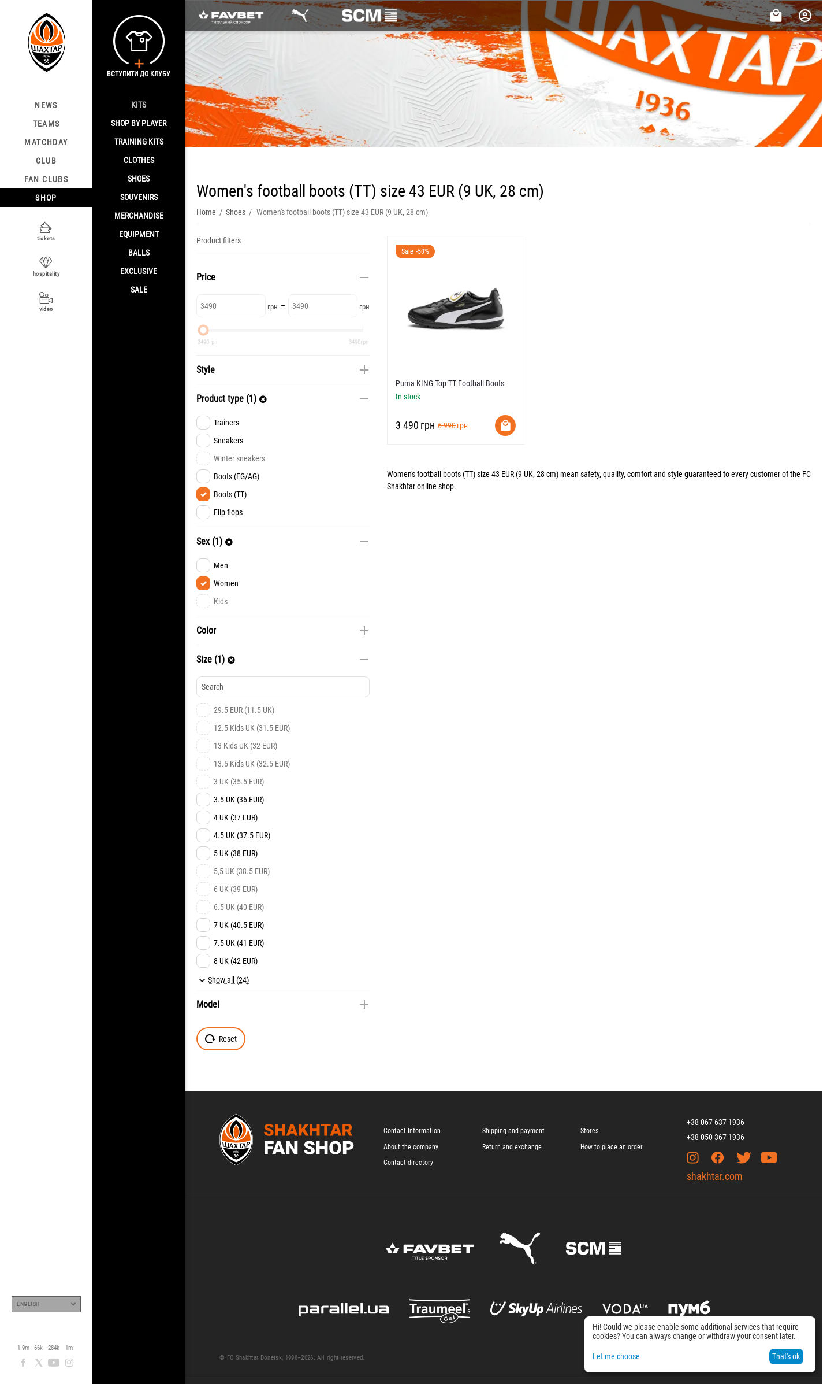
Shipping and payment (513, 1131)
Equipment (139, 234)
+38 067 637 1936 (715, 1122)
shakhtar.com (715, 1176)
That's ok (786, 1356)
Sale (139, 289)
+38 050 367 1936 (715, 1137)
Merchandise (138, 215)
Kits (138, 104)
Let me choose (616, 1356)
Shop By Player (138, 123)
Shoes (139, 178)
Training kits (138, 141)
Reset (221, 1038)
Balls (139, 252)
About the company (410, 1147)
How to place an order (611, 1147)
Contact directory (408, 1163)
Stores (589, 1131)
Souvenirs (139, 197)
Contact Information (412, 1131)
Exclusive (138, 271)
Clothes (139, 160)
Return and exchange (512, 1147)
